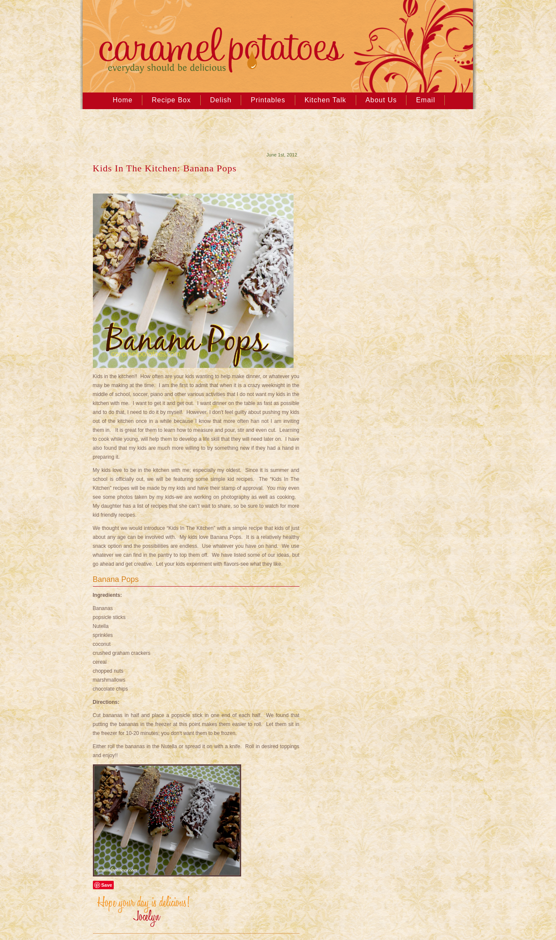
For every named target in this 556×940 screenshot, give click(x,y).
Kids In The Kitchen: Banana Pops (165, 168)
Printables (268, 100)
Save (106, 885)
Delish (220, 100)
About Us (381, 100)
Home (123, 100)
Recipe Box (171, 100)
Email (425, 100)
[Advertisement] (188, 132)
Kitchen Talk (325, 100)
